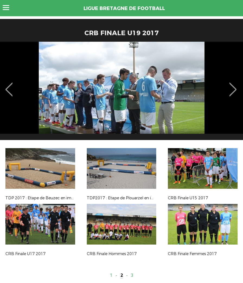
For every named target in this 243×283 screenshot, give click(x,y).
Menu (8, 7)
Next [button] (233, 85)
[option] (121, 93)
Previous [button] (9, 85)
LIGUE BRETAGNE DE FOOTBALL (124, 8)
